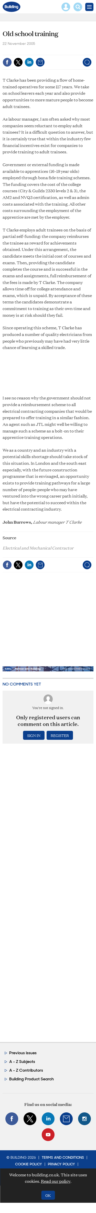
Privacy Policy (61, 1164)
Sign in (33, 735)
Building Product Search (31, 1079)
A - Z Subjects (22, 1061)
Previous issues (23, 1053)
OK (48, 1195)
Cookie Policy (28, 1164)
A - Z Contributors (26, 1070)
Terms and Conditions (63, 1157)
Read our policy (55, 1181)
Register (60, 735)
